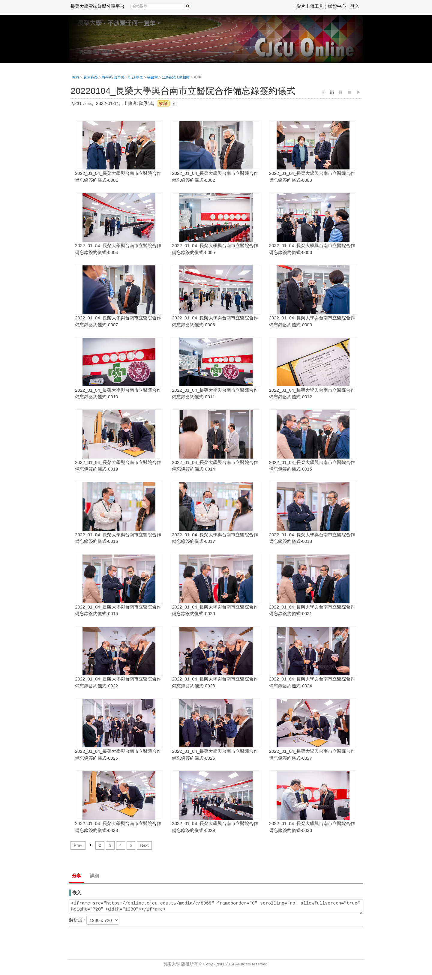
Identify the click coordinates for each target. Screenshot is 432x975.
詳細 (94, 875)
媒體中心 (337, 6)
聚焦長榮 (90, 77)
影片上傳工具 (309, 6)
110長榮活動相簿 (176, 77)
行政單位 (135, 77)
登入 (354, 6)
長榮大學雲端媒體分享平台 (97, 6)
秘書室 (152, 77)
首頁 (75, 77)
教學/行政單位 (113, 77)
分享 (76, 875)
